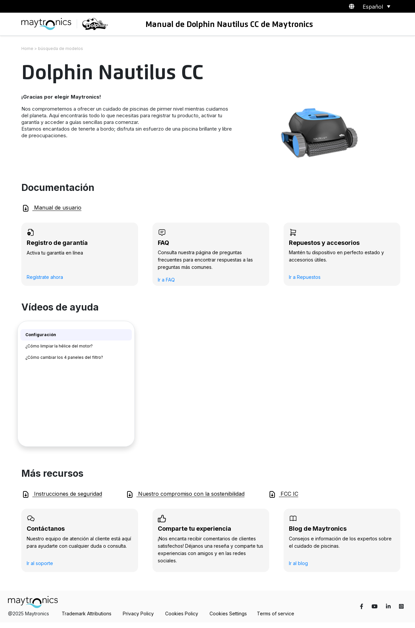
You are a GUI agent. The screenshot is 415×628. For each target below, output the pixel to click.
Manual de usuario (51, 208)
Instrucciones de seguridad (62, 494)
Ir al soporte (40, 563)
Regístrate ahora (45, 277)
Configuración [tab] (40, 334)
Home (27, 48)
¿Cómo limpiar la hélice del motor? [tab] (59, 345)
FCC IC (283, 494)
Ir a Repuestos (305, 277)
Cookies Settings (228, 613)
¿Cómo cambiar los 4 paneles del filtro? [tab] (64, 357)
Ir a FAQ (166, 280)
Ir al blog (298, 563)
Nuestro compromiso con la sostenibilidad (185, 494)
